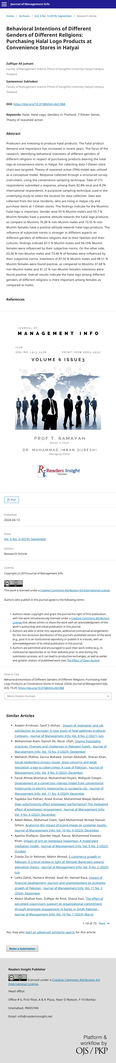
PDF (13, 500)
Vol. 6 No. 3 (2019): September (53, 16)
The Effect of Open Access (83, 660)
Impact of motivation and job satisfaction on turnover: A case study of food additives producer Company (60, 730)
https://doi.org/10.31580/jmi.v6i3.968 (39, 104)
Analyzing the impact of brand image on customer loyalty (66, 825)
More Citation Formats (21, 696)
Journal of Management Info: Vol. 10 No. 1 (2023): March (54, 914)
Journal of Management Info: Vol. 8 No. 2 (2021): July (67, 736)
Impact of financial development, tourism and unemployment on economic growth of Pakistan (60, 883)
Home (10, 16)
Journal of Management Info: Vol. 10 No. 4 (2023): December (57, 830)
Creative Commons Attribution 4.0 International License (75, 590)
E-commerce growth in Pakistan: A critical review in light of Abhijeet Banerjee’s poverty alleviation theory (59, 862)
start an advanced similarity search (50, 932)
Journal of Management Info (30, 4)
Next (102, 923)
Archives (24, 16)
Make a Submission (22, 948)
